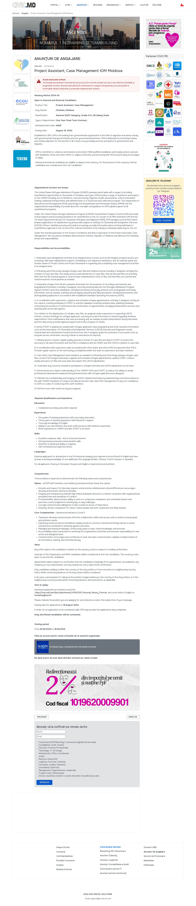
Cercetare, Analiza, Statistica (52, 764)
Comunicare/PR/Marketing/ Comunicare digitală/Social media (67, 742)
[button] (55, 5)
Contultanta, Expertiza (49, 767)
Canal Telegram (164, 220)
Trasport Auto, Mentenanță (51, 773)
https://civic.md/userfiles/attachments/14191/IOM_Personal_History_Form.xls (71, 592)
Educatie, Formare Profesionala (53, 747)
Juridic (41, 756)
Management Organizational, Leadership (57, 770)
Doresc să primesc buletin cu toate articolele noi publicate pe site (69, 776)
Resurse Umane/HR (48, 759)
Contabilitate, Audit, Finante (51, 745)
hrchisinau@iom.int (43, 595)
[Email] (51, 736)
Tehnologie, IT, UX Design (50, 750)
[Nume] (51, 732)
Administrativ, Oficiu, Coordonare (54, 753)
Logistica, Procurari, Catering (52, 761)
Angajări (38, 66)
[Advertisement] (76, 812)
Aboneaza (44, 782)
